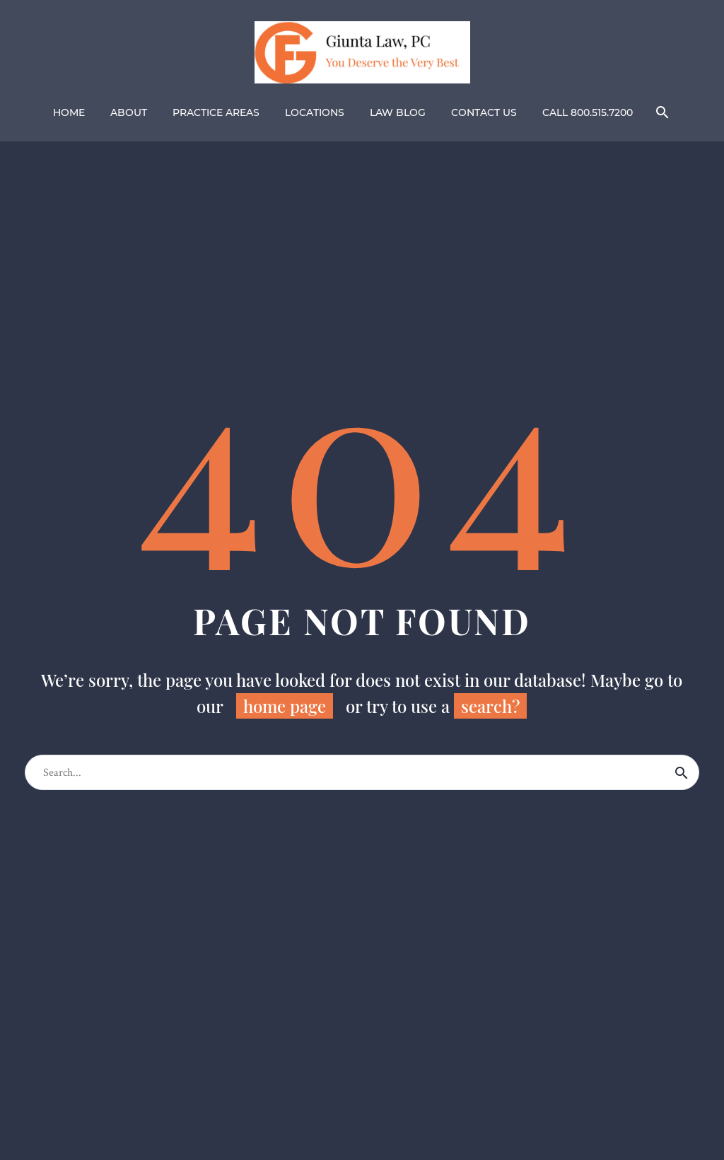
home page (284, 706)
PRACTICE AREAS (216, 112)
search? (490, 706)
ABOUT (128, 112)
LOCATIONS (314, 112)
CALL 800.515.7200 (587, 112)
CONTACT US (484, 112)
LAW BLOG (398, 112)
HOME (69, 112)
